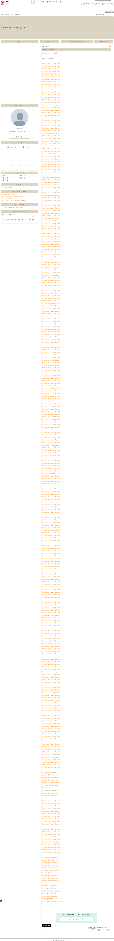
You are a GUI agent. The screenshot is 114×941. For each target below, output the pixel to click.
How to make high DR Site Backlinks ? (13, 196)
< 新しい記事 (49, 41)
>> (87, 4)
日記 (7, 14)
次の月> (27, 165)
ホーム (3, 14)
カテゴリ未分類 (6, 187)
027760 (108, 12)
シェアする (55, 925)
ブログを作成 (102, 4)
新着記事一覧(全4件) (77, 41)
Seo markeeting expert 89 (9, 194)
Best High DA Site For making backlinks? (14, 200)
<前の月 (12, 165)
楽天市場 (110, 4)
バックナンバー (20, 173)
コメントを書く (105, 930)
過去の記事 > (103, 41)
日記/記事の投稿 (19, 191)
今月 (19, 165)
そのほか (6, 3)
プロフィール (14, 14)
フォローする (19, 137)
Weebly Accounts (7, 198)
